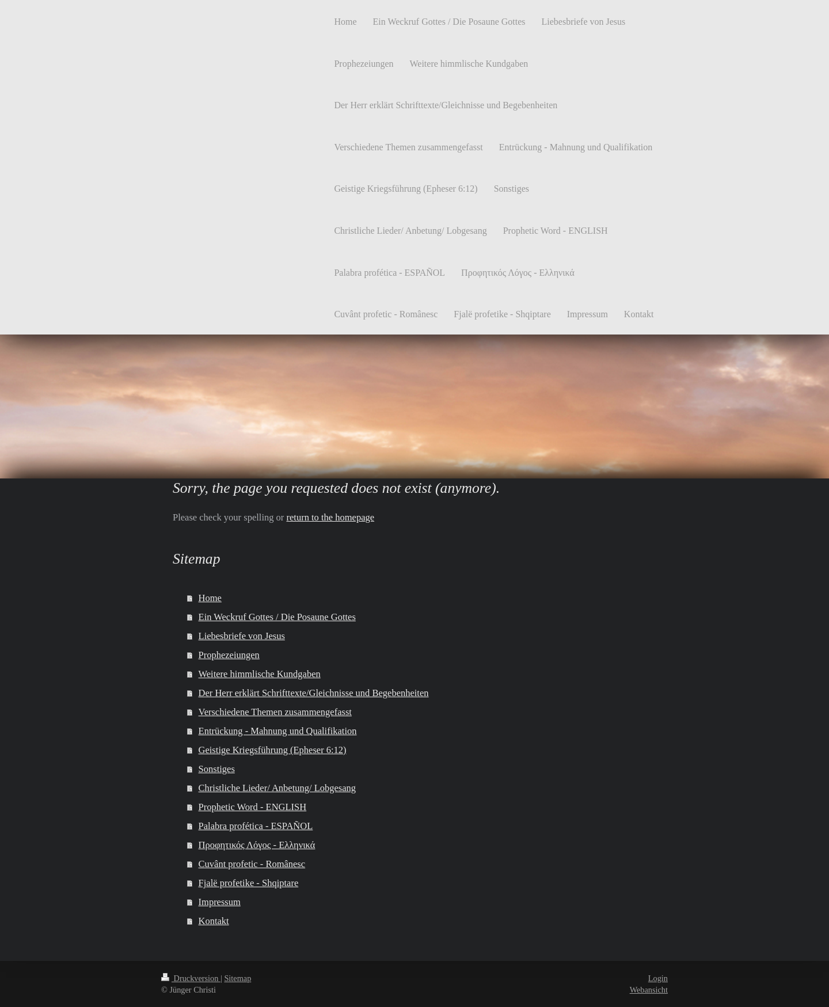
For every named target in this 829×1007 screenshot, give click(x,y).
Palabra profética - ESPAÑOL (256, 825)
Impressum (220, 901)
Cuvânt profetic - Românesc (252, 863)
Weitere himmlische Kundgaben (260, 673)
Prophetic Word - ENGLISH (253, 806)
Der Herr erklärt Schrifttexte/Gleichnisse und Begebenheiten (314, 692)
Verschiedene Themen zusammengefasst (275, 711)
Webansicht (649, 989)
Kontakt (214, 920)
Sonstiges (217, 768)
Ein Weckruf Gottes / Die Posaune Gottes (277, 616)
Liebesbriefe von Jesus (242, 635)
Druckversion (190, 978)
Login (658, 978)
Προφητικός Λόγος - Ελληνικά (257, 844)
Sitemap (237, 978)
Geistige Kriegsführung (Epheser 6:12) (273, 749)
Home (210, 597)
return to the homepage (330, 517)
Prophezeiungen (229, 654)
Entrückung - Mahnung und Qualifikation (278, 730)
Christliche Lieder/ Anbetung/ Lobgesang (277, 787)
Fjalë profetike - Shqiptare (249, 882)
